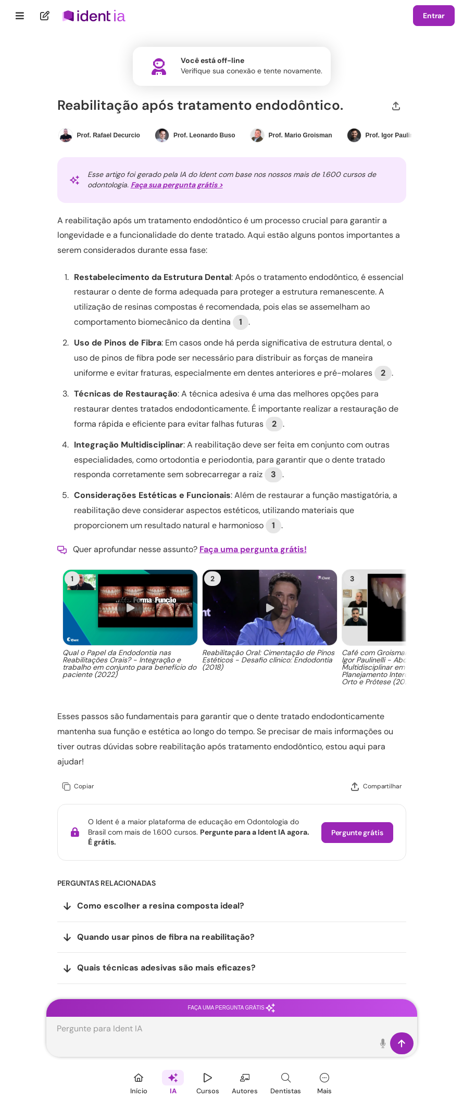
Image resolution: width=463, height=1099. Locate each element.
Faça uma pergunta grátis (232, 1008)
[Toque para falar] (383, 1043)
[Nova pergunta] (45, 16)
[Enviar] (402, 1043)
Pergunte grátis (357, 832)
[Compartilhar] (396, 105)
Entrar (434, 15)
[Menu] (20, 16)
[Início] (138, 1082)
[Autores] (245, 1082)
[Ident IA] (173, 1082)
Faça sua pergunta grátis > (177, 184)
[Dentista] (285, 1082)
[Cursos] (207, 1082)
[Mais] (324, 1082)
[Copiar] (77, 786)
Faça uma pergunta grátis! (253, 549)
